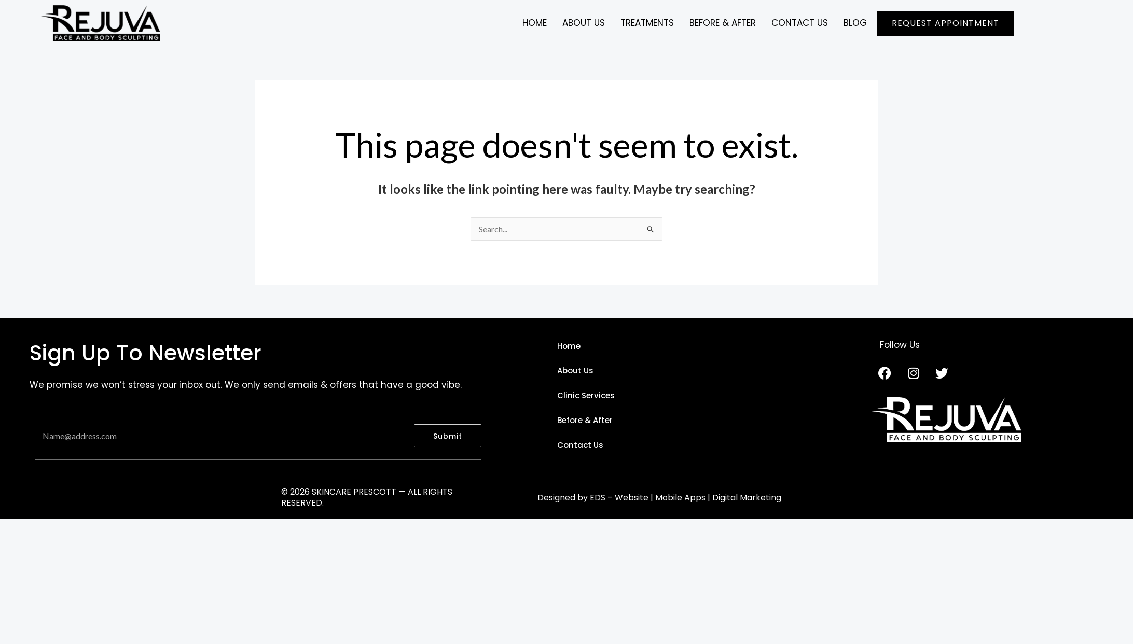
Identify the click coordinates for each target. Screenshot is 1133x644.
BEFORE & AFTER (722, 23)
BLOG (855, 23)
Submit (447, 436)
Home (534, 23)
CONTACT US (799, 23)
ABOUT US (583, 23)
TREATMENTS (647, 23)
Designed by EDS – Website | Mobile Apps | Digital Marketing (659, 497)
